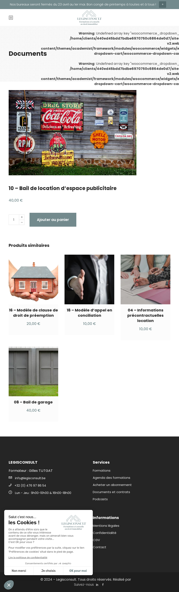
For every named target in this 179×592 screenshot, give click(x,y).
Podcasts (100, 499)
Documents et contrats (111, 492)
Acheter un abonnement (112, 485)
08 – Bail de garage (33, 402)
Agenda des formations (111, 477)
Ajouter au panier (53, 219)
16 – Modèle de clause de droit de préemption (33, 312)
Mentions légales (106, 525)
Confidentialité (104, 533)
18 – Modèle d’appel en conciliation (89, 312)
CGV (96, 540)
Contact (99, 547)
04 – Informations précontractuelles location (145, 315)
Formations (101, 470)
